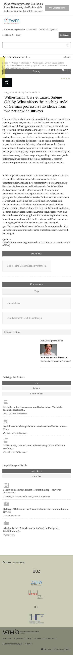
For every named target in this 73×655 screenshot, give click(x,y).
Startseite (6, 638)
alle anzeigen (19, 562)
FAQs (18, 35)
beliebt (36, 388)
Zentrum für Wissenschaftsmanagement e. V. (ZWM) (26, 496)
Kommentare (36, 284)
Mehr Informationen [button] (33, 11)
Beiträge (25, 63)
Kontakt (38, 638)
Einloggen (64, 35)
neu (36, 383)
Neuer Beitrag (13, 332)
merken (67, 70)
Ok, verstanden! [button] (57, 8)
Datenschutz (50, 638)
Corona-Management (48, 29)
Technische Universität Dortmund (55, 361)
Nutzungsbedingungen (12, 643)
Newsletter (31, 29)
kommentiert (36, 393)
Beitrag (36, 71)
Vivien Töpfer (9, 535)
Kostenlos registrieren (14, 29)
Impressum (18, 638)
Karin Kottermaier (11, 515)
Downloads (36, 253)
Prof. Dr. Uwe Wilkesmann (54, 357)
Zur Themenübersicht (14, 57)
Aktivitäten (44, 470)
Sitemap (29, 643)
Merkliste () (8, 35)
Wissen (14, 63)
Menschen (36, 476)
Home (5, 63)
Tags (36, 291)
